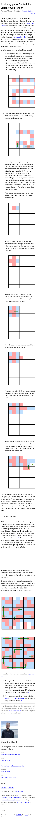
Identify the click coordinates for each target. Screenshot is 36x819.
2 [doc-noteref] (18, 537)
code (26, 815)
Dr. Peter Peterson (23, 802)
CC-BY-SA (19, 815)
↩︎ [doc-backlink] (28, 692)
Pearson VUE (18, 791)
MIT (3, 816)
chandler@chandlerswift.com (11, 754)
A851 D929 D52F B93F (9, 777)
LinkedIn (11, 788)
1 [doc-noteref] (29, 496)
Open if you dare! (10, 516)
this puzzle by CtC (19, 37)
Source (32, 13)
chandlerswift (5, 760)
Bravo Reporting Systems (11, 800)
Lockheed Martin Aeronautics (11, 797)
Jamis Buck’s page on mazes (14, 698)
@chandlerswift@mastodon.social (12, 766)
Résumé (4, 788)
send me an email (15, 710)
